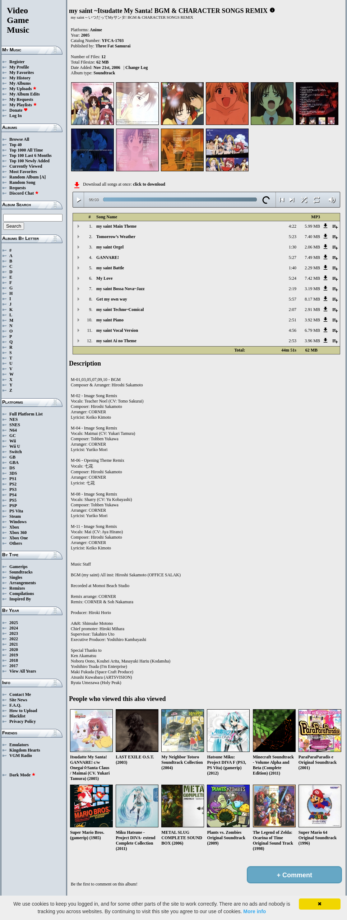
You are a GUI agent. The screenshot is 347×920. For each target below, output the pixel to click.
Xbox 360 (18, 532)
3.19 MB (312, 288)
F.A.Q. (15, 705)
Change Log (136, 67)
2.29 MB (312, 267)
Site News (18, 699)
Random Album (24, 177)
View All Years (22, 671)
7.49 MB (312, 257)
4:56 (292, 330)
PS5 (13, 500)
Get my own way (111, 299)
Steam (15, 516)
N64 (13, 430)
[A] (43, 177)
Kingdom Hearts (24, 750)
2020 (13, 649)
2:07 (292, 309)
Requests (17, 187)
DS (12, 467)
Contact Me (20, 694)
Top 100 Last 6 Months (30, 155)
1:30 (292, 247)
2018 (13, 660)
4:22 (292, 226)
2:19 (292, 288)
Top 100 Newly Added (29, 160)
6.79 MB (312, 330)
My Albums (20, 83)
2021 (13, 644)
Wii (12, 440)
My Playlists (23, 104)
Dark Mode (22, 774)
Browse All (19, 139)
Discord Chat (24, 193)
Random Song (22, 182)
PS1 (13, 478)
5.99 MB (312, 226)
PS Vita (16, 511)
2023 (13, 633)
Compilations (21, 593)
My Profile (19, 67)
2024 (13, 628)
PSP (13, 505)
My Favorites (21, 72)
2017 (13, 665)
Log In (15, 115)
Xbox (14, 527)
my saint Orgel (110, 247)
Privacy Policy (22, 721)
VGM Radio (20, 755)
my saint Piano (110, 319)
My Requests (21, 99)
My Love (104, 278)
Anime (96, 29)
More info (254, 911)
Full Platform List (26, 414)
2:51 (292, 319)
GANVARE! (107, 257)
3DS (13, 473)
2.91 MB (312, 309)
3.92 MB (312, 319)
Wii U (14, 446)
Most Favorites (23, 171)
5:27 (292, 257)
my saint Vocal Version (117, 330)
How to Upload (23, 710)
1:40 (292, 267)
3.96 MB (312, 340)
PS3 (13, 489)
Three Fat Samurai (113, 45)
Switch (15, 451)
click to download (149, 184)
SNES (14, 424)
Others (15, 543)
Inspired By (20, 598)
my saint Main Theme (116, 226)
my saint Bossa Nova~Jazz (120, 288)
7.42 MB (312, 278)
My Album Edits (24, 94)
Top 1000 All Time (26, 150)
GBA (14, 462)
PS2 (13, 484)
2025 (13, 622)
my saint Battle (110, 267)
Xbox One (18, 537)
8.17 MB (312, 299)
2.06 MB (312, 247)
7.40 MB (312, 236)
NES (13, 419)
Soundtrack (104, 72)
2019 (13, 655)
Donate (18, 110)
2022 (13, 638)
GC (12, 435)
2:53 (292, 340)
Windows (18, 521)
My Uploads (23, 88)
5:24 (292, 278)
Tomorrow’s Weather (115, 236)
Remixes (17, 588)
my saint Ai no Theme (116, 340)
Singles (15, 577)
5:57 (292, 299)
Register (17, 61)
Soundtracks (21, 572)
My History (20, 77)
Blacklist (17, 716)
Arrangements (22, 582)
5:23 (292, 236)
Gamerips (18, 566)
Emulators (19, 744)
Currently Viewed (25, 166)
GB (12, 457)
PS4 (13, 494)
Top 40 (15, 144)
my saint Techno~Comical (120, 309)
